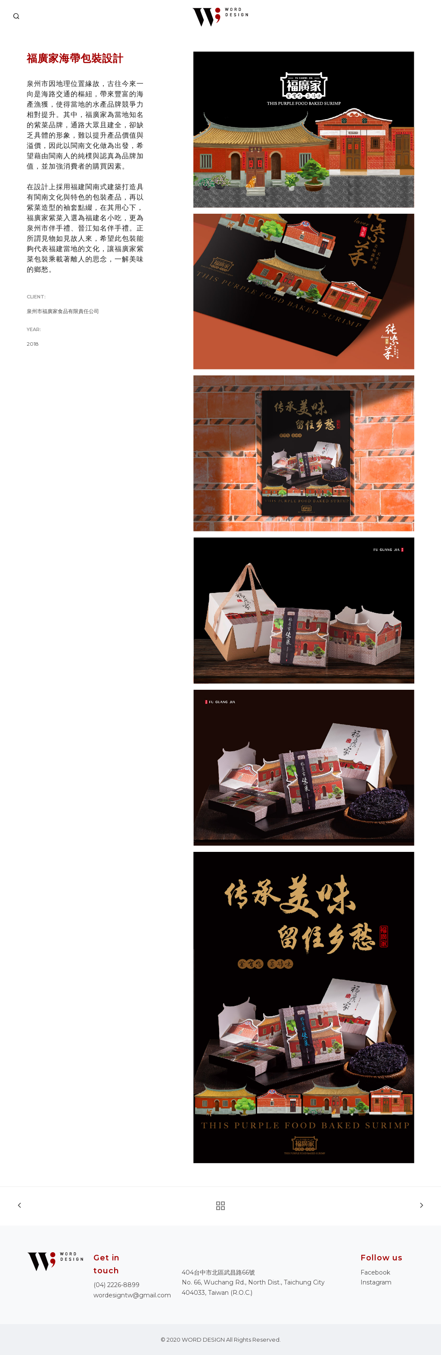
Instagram (375, 1282)
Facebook (375, 1272)
